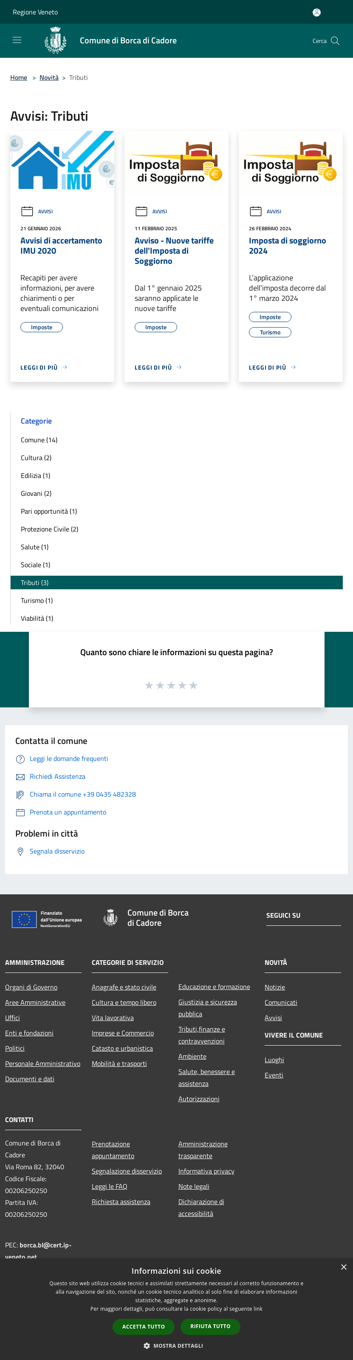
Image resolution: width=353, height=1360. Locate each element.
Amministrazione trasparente (203, 1150)
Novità (49, 77)
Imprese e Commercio (123, 1033)
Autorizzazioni (199, 1099)
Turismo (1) (37, 600)
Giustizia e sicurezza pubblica (207, 1008)
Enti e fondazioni (29, 1033)
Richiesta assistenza (121, 1201)
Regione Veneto (35, 12)
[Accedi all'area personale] (316, 12)
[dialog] (176, 1309)
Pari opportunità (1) (49, 511)
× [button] (343, 1267)
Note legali (193, 1186)
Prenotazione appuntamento (113, 1150)
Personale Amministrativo (42, 1063)
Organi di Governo (31, 987)
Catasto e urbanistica (122, 1048)
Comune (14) (39, 440)
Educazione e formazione (214, 986)
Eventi (274, 1075)
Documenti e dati (29, 1079)
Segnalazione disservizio (127, 1171)
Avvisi (36, 211)
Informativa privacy (206, 1171)
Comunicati (281, 1002)
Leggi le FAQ (109, 1186)
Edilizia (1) (35, 475)
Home (18, 77)
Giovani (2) (36, 493)
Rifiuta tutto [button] (210, 1326)
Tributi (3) (34, 582)
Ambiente (192, 1056)
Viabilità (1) (37, 618)
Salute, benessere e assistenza (206, 1077)
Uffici (12, 1017)
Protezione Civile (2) (49, 529)
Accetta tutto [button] (143, 1326)
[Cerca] (335, 41)
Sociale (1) (35, 565)
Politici (15, 1048)
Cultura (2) (36, 457)
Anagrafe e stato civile (124, 987)
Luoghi (274, 1060)
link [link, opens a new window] (258, 1308)
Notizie (275, 987)
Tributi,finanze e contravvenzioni (201, 1035)
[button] (176, 1345)
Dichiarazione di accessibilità (201, 1207)
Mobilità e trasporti (119, 1063)
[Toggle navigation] (17, 40)
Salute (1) (34, 547)
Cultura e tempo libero (124, 1002)
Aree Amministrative (35, 1002)
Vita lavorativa (113, 1017)
